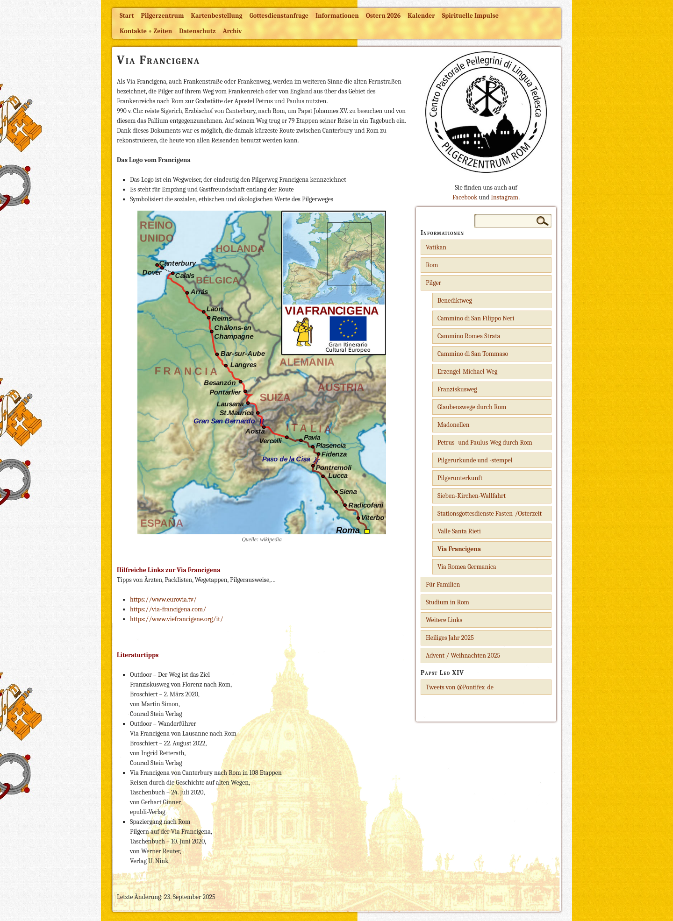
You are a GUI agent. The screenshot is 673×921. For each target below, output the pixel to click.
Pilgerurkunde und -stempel (475, 460)
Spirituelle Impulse (470, 16)
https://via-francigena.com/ (168, 609)
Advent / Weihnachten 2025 (463, 655)
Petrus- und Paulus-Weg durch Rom (484, 442)
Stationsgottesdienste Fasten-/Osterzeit (489, 513)
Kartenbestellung (217, 16)
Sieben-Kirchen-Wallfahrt (471, 496)
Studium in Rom (447, 602)
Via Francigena (459, 549)
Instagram (504, 197)
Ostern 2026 (383, 16)
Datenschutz (197, 31)
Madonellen (453, 425)
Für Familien (443, 584)
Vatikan (436, 247)
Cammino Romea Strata (468, 336)
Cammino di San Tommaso (472, 354)
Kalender (421, 16)
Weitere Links (444, 620)
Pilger (433, 283)
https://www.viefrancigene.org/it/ (176, 619)
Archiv (232, 31)
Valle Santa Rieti (459, 531)
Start (127, 16)
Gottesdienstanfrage (279, 16)
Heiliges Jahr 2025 (450, 638)
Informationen (337, 16)
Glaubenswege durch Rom (471, 407)
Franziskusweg (457, 389)
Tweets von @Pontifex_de (460, 687)
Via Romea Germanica (466, 567)
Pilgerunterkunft (459, 478)
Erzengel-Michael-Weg (467, 371)
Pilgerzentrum (162, 16)
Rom (432, 265)
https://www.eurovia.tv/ (163, 599)
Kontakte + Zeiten (146, 31)
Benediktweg (454, 301)
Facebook (464, 197)
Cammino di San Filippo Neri (476, 318)
